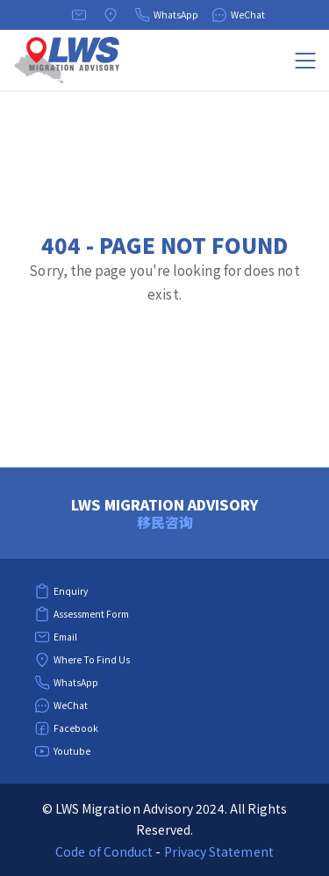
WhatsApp (166, 15)
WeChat (238, 15)
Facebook (66, 728)
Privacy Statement (219, 851)
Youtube (62, 751)
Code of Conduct (104, 851)
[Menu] (305, 60)
